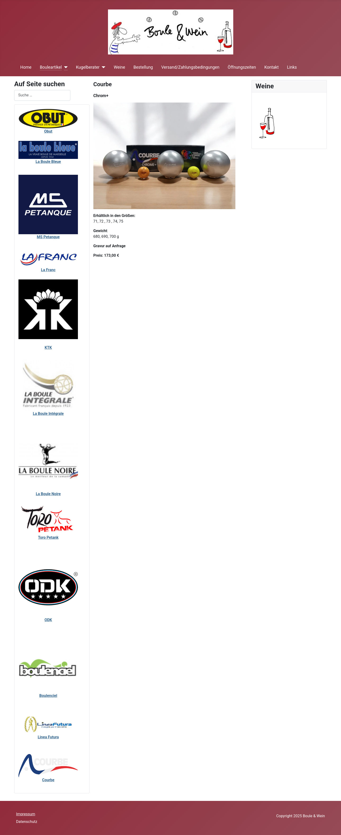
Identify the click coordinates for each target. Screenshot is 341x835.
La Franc (48, 270)
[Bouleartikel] (65, 67)
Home (25, 67)
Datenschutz (26, 821)
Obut (48, 131)
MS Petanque (48, 237)
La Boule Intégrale (48, 413)
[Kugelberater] (102, 67)
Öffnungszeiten (242, 67)
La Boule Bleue (48, 161)
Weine (119, 67)
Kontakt (271, 67)
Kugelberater (87, 67)
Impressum (25, 814)
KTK (48, 347)
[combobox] (42, 95)
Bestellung (143, 67)
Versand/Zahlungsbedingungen (190, 67)
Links (292, 67)
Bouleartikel (51, 67)
